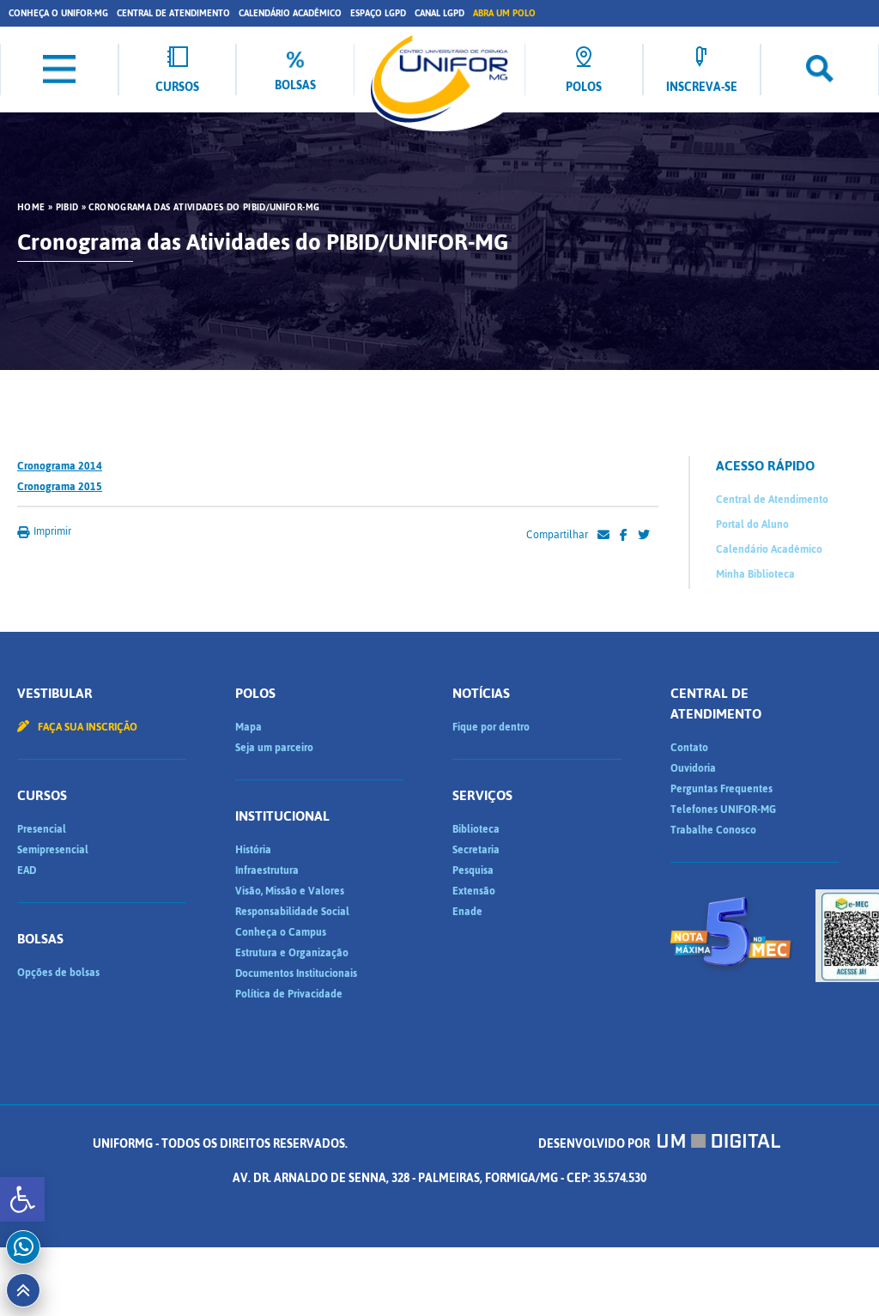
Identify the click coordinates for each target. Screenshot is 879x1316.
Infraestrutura (267, 870)
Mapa (248, 727)
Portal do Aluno (752, 524)
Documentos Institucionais (296, 973)
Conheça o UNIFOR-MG (58, 13)
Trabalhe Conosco (713, 830)
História (253, 850)
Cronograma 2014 (59, 466)
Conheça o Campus (280, 932)
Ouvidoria (693, 768)
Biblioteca (476, 829)
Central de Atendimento (173, 13)
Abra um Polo (504, 13)
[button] (22, 1199)
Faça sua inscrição (77, 727)
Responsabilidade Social (292, 911)
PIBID (67, 208)
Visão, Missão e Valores (289, 891)
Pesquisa (473, 870)
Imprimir (44, 531)
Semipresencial (52, 850)
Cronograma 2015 (59, 486)
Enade (467, 911)
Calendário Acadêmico (290, 13)
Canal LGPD (439, 13)
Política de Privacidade (289, 994)
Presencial (41, 829)
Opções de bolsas (58, 972)
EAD (26, 870)
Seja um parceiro (274, 747)
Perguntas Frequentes (721, 789)
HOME (31, 208)
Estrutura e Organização (292, 953)
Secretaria (476, 850)
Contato (689, 747)
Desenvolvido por (659, 1143)
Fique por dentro (491, 727)
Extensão (473, 891)
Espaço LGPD (378, 13)
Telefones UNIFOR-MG (723, 809)
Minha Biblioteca (755, 574)
